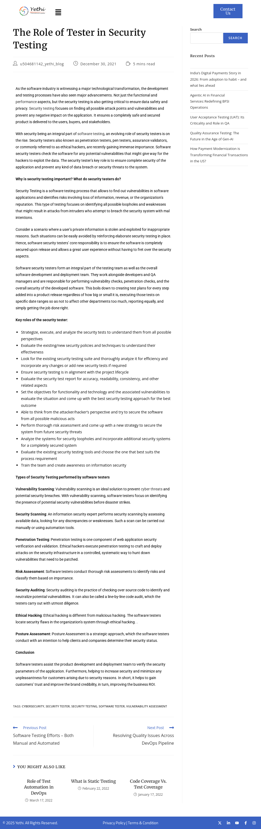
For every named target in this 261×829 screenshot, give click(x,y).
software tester (112, 706)
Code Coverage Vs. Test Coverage (148, 784)
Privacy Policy (114, 823)
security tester (58, 706)
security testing (84, 706)
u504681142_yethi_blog (42, 63)
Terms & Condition (143, 823)
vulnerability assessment (146, 706)
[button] (58, 12)
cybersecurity (33, 706)
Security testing (41, 108)
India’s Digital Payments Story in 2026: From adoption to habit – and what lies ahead (218, 79)
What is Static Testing (93, 781)
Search (196, 29)
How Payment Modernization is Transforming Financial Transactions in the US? (219, 154)
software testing (90, 134)
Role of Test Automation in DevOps (39, 787)
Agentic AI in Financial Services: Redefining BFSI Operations (209, 101)
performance (26, 102)
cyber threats (151, 489)
